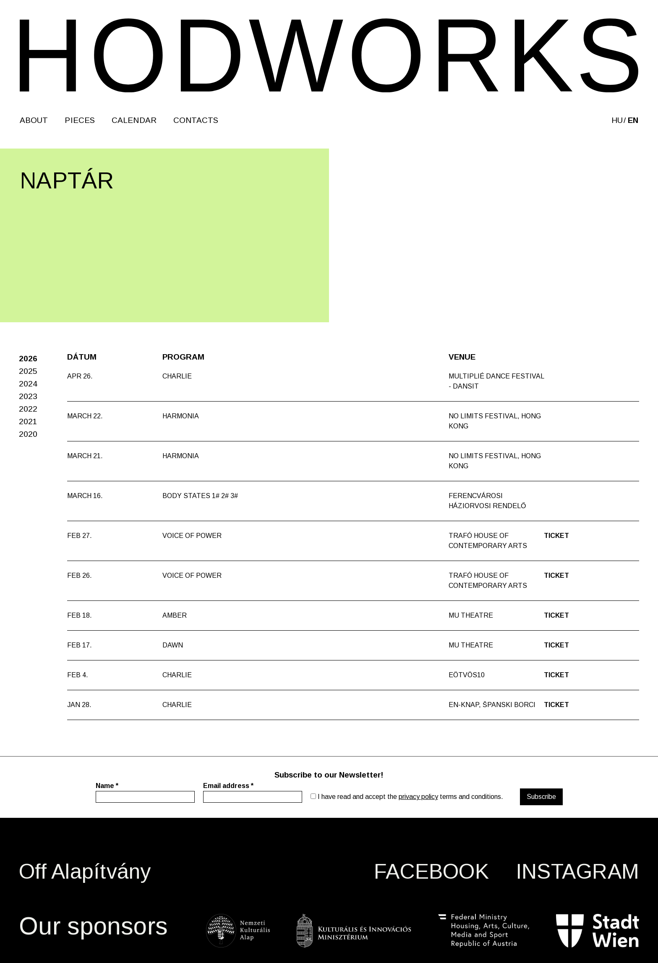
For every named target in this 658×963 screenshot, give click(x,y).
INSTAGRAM (577, 871)
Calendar (134, 120)
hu (617, 120)
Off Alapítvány (85, 871)
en (633, 120)
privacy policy (418, 796)
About (34, 120)
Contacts (196, 120)
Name (107, 785)
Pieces (80, 120)
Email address (228, 785)
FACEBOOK (431, 871)
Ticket (556, 535)
